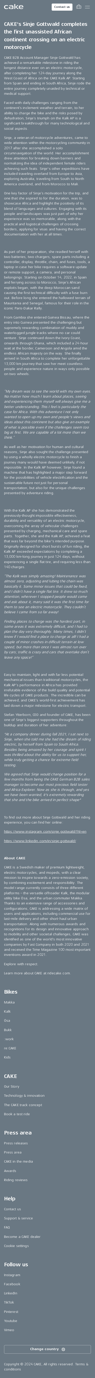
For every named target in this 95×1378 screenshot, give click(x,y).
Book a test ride (17, 1114)
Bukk (8, 1030)
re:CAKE (10, 1048)
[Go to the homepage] (13, 7)
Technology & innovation (24, 1095)
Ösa (7, 1020)
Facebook (12, 1284)
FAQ (7, 1227)
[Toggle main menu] (87, 7)
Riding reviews (16, 1180)
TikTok (9, 1302)
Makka (9, 1002)
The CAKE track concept (23, 1105)
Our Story (11, 1086)
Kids (7, 1057)
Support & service (18, 1218)
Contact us (62, 7)
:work (9, 1039)
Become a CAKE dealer (22, 1237)
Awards (10, 1171)
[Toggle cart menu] (78, 7)
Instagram (12, 1275)
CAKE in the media (18, 1161)
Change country (48, 1349)
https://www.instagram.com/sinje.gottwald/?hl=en (45, 831)
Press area (13, 1152)
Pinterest (11, 1312)
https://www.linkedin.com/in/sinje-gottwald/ (40, 841)
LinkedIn (10, 1293)
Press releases (16, 1143)
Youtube (10, 1321)
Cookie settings (16, 1246)
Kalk (7, 1011)
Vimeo (9, 1330)
